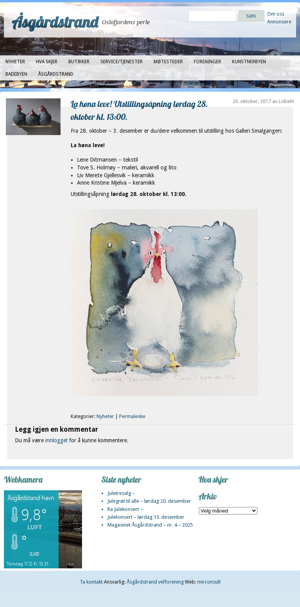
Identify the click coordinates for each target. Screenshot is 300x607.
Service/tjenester (121, 61)
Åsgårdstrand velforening (155, 582)
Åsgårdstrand (55, 22)
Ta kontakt (91, 582)
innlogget (56, 440)
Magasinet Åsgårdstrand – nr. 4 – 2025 (150, 525)
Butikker (78, 61)
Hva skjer (46, 61)
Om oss (275, 14)
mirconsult (209, 582)
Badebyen (16, 74)
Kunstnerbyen (249, 61)
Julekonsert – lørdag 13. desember (145, 517)
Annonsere (279, 22)
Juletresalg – (121, 493)
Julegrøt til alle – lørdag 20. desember (149, 501)
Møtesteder (168, 61)
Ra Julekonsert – (125, 509)
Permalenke (132, 416)
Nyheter (15, 61)
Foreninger (207, 61)
